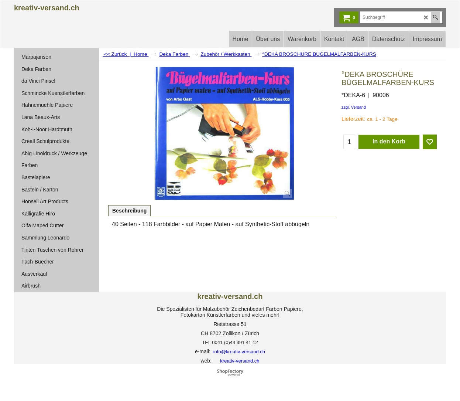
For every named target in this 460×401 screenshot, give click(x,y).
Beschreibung (129, 211)
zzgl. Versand (353, 107)
